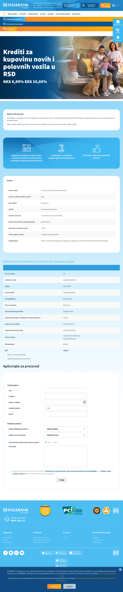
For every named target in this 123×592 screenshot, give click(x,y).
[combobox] (65, 428)
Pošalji (61, 480)
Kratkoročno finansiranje (41, 542)
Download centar (98, 540)
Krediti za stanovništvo (40, 537)
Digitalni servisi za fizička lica (42, 540)
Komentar (12, 446)
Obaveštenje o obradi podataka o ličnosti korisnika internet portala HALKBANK (71, 471)
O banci (65, 537)
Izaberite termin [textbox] (52, 435)
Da (47, 442)
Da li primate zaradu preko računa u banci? (24, 442)
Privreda (5, 540)
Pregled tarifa (97, 542)
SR (116, 5)
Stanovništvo (7, 537)
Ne (54, 442)
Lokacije (95, 537)
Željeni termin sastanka (17, 435)
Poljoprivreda (7, 542)
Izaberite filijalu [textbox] (52, 429)
